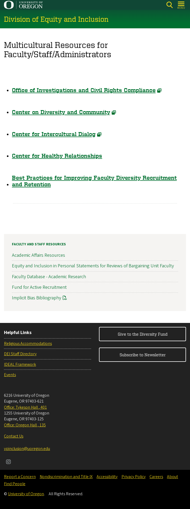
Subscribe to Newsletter (143, 354)
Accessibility (107, 477)
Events (10, 375)
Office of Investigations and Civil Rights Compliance (84, 90)
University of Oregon (26, 494)
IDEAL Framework (20, 364)
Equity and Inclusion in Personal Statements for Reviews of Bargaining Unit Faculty (93, 266)
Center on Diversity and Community (61, 112)
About (172, 477)
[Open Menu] (181, 5)
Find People (14, 484)
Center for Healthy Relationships (57, 156)
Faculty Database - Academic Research (49, 276)
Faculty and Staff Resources (39, 244)
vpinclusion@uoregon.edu (27, 449)
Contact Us (13, 436)
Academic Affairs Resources (38, 255)
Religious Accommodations (28, 343)
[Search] (169, 5)
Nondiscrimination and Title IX (66, 477)
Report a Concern (20, 477)
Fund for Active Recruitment (39, 287)
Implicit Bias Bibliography (36, 297)
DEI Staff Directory (20, 354)
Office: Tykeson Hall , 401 (25, 407)
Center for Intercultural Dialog (54, 134)
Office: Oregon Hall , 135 (25, 425)
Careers (156, 477)
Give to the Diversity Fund (143, 334)
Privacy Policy (133, 477)
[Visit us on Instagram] (8, 462)
